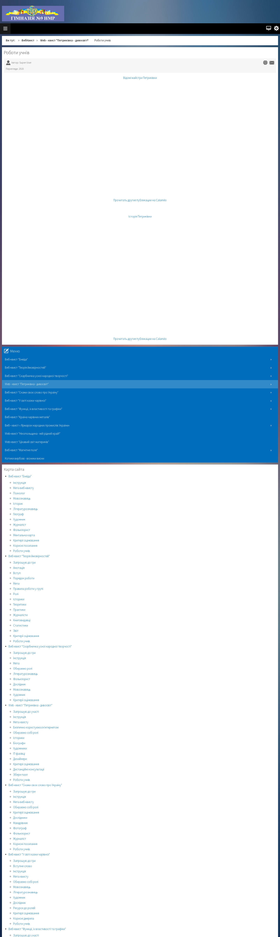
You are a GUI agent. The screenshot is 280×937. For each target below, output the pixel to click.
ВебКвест (28, 40)
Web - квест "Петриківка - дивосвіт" (64, 40)
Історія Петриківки (140, 216)
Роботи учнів (16, 53)
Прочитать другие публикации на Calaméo (140, 200)
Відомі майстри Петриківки (140, 78)
